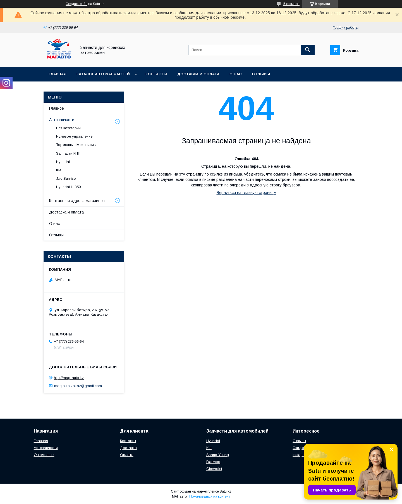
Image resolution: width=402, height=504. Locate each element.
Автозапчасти (61, 119)
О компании (44, 455)
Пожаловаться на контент (209, 496)
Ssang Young (217, 455)
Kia (58, 170)
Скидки (299, 448)
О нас (235, 74)
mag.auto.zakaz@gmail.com (78, 385)
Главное (56, 108)
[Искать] (308, 50)
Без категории (68, 128)
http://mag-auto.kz (69, 378)
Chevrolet (214, 469)
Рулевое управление (74, 136)
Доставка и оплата (198, 74)
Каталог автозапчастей (103, 74)
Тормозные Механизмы (76, 145)
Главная (57, 74)
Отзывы (261, 74)
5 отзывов (291, 4)
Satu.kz (225, 491)
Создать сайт (76, 4)
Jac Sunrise (66, 178)
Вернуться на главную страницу (246, 192)
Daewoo (213, 462)
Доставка (128, 448)
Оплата (126, 455)
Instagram (301, 455)
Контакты (156, 74)
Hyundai (63, 162)
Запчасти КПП (68, 153)
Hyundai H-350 (68, 187)
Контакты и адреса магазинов (77, 200)
